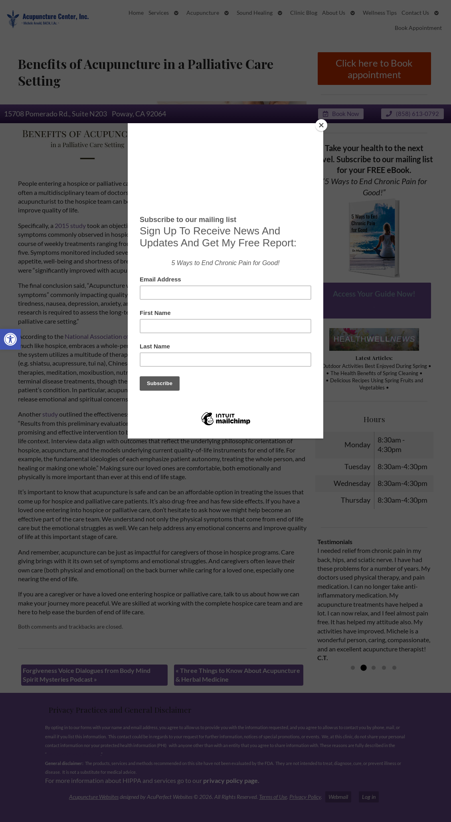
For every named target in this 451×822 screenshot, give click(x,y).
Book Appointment (418, 28)
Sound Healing (255, 13)
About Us (333, 13)
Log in (369, 796)
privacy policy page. (232, 780)
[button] (10, 339)
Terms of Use (273, 796)
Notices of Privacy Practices (74, 754)
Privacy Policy (305, 796)
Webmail (338, 796)
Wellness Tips (380, 13)
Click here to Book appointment (374, 68)
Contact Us (415, 13)
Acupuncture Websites (94, 796)
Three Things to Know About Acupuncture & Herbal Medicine (238, 675)
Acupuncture (202, 13)
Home (136, 13)
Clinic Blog (303, 13)
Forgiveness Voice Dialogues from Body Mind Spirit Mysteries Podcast (86, 675)
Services (158, 13)
